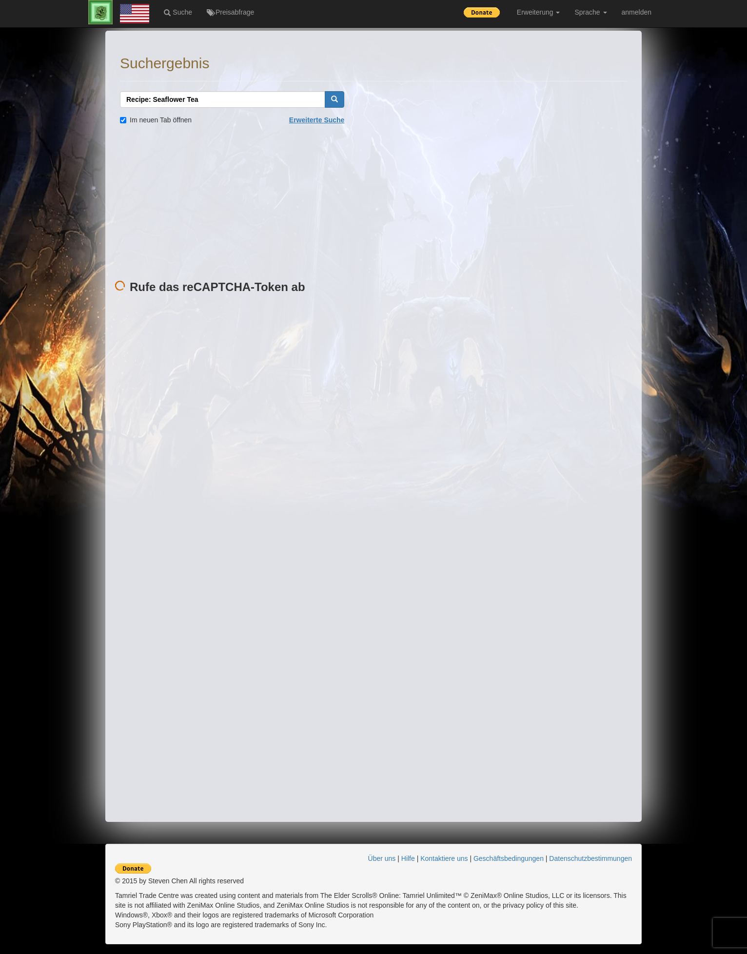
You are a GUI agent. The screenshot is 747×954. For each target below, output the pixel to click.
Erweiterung (538, 12)
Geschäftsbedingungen (508, 858)
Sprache (590, 12)
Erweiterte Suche (317, 120)
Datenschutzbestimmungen (590, 858)
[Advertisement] (373, 203)
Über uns (382, 858)
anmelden (637, 12)
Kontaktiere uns (444, 858)
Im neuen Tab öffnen (156, 120)
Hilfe (408, 858)
